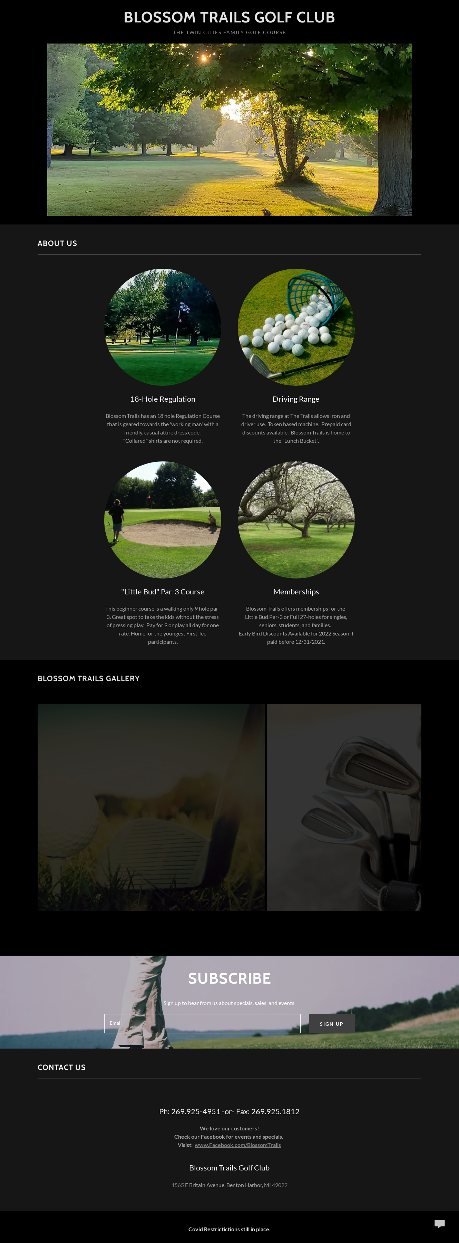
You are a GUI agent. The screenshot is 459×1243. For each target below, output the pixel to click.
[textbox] (202, 1023)
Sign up (332, 1024)
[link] (229, 20)
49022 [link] (279, 1185)
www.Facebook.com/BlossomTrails (238, 1144)
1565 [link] (178, 1185)
